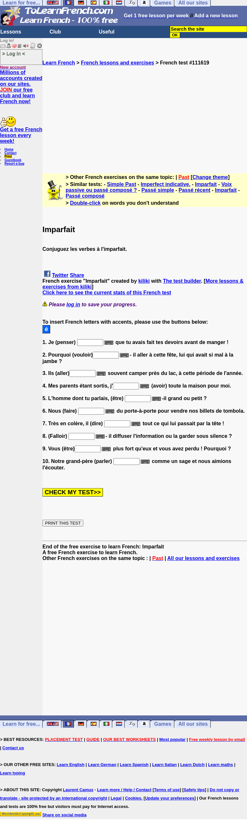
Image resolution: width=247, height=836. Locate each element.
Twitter (60, 275)
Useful (106, 31)
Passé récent (194, 190)
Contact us (13, 747)
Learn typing (12, 773)
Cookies (133, 798)
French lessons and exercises (117, 62)
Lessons (10, 31)
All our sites (193, 724)
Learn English (71, 764)
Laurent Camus (78, 789)
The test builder (182, 281)
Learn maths (220, 764)
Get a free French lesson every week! (21, 135)
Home (9, 149)
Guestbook (13, 160)
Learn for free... (21, 724)
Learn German (102, 764)
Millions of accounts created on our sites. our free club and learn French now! (21, 87)
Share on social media (64, 814)
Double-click (85, 203)
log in (73, 304)
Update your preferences (169, 798)
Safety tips (194, 789)
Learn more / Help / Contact (124, 789)
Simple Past (121, 184)
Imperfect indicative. (165, 184)
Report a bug (14, 163)
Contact (10, 153)
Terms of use (167, 789)
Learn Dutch (192, 764)
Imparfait (206, 184)
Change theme (210, 177)
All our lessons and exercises (203, 558)
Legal (116, 798)
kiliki (144, 281)
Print (8, 156)
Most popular (172, 739)
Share (77, 275)
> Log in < (13, 53)
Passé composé (85, 196)
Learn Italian (164, 764)
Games (162, 724)
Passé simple (158, 190)
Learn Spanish (134, 764)
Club (55, 31)
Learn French (58, 62)
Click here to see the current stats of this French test (106, 292)
